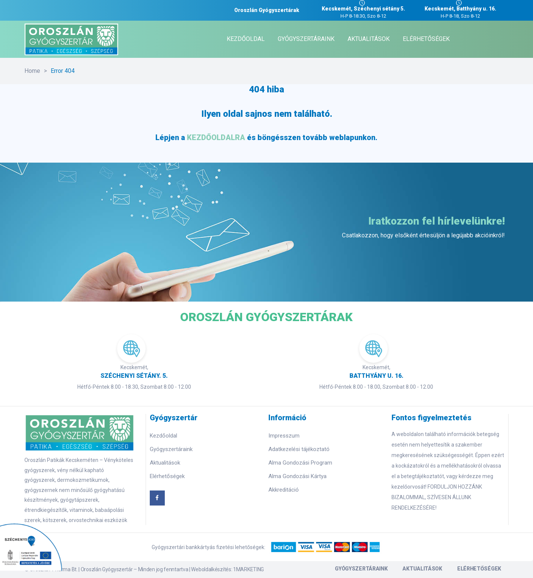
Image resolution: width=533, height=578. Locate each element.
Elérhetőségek (167, 476)
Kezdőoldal (163, 435)
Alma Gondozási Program (300, 462)
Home (32, 70)
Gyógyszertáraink (171, 449)
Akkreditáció (283, 489)
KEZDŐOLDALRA (216, 137)
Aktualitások (165, 462)
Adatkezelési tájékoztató (299, 449)
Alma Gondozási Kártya (297, 476)
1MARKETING (248, 569)
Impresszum (284, 435)
